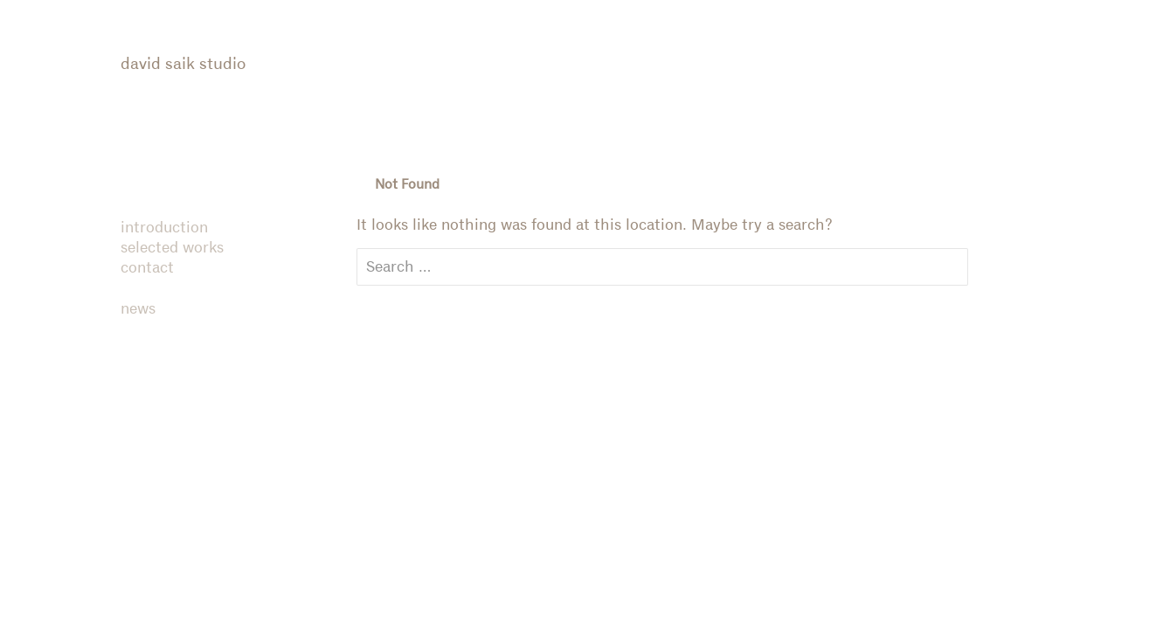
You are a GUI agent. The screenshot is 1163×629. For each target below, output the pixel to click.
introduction (164, 228)
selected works (172, 248)
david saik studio (183, 64)
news (138, 309)
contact (147, 268)
